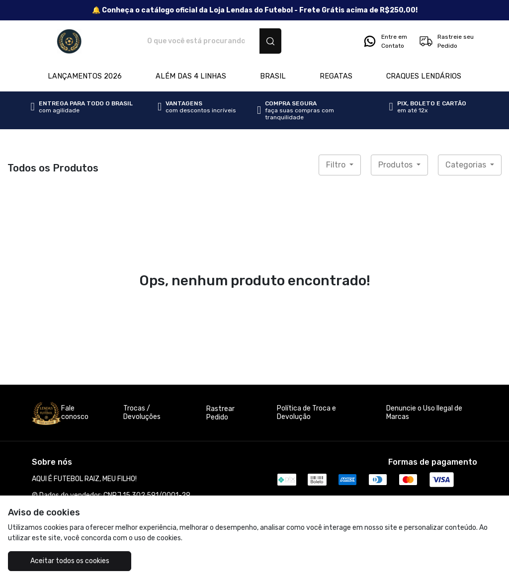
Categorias (466, 164)
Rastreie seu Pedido (446, 41)
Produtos (396, 164)
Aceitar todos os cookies (69, 561)
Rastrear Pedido (220, 413)
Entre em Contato (384, 41)
